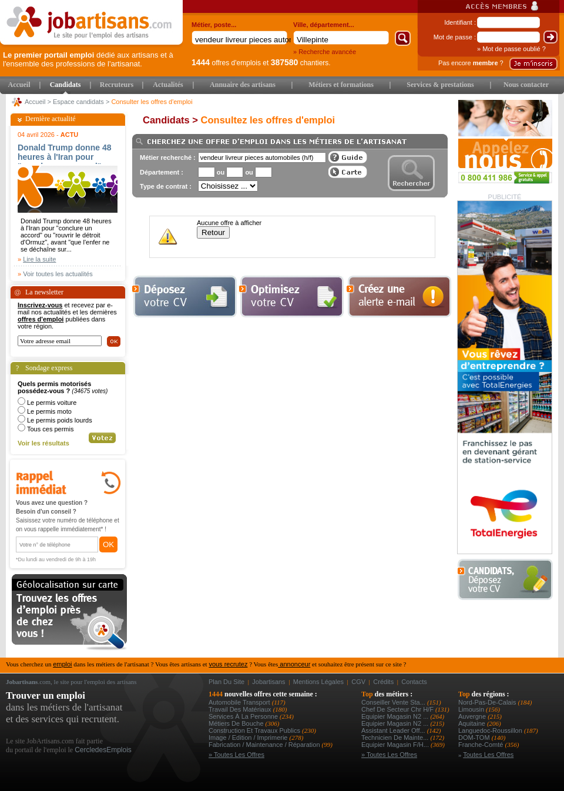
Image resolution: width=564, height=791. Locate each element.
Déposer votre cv (184, 296)
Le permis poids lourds (59, 420)
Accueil (19, 85)
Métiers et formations (341, 85)
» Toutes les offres (236, 754)
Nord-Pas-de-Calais (488, 702)
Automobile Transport (240, 702)
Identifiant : (460, 22)
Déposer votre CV (508, 580)
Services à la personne (244, 716)
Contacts (414, 681)
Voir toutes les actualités (58, 273)
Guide (347, 157)
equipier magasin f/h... (396, 744)
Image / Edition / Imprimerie (249, 737)
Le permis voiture (51, 402)
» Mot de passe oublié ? (511, 48)
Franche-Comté (481, 744)
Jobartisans (268, 681)
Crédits (383, 681)
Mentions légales (318, 681)
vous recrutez (228, 664)
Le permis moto (49, 411)
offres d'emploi (40, 319)
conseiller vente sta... (394, 702)
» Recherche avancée (324, 51)
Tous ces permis (50, 429)
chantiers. (301, 63)
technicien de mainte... (395, 737)
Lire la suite (39, 259)
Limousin (472, 709)
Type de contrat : (166, 186)
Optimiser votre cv (290, 296)
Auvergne (473, 716)
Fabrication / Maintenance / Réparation (265, 744)
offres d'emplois (226, 63)
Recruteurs (116, 85)
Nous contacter (526, 85)
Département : (161, 172)
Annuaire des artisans (243, 85)
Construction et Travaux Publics (255, 730)
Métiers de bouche (237, 723)
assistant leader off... (394, 730)
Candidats (65, 85)
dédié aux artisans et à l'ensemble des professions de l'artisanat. (88, 59)
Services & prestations (440, 85)
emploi (62, 664)
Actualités (168, 85)
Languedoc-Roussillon (491, 730)
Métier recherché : (168, 157)
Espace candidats (78, 101)
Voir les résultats (43, 443)
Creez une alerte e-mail (399, 296)
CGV (358, 681)
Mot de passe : (455, 37)
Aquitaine (472, 723)
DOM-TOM (475, 737)
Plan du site (226, 681)
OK (108, 544)
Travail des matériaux (241, 709)
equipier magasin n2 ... (395, 716)
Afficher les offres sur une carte (347, 172)
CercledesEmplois (103, 750)
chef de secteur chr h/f (398, 709)
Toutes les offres (488, 754)
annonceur (294, 664)
